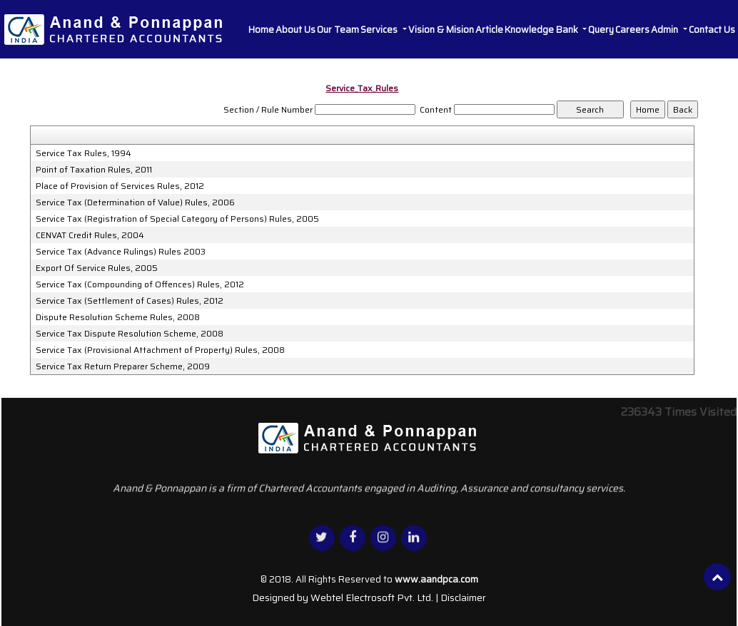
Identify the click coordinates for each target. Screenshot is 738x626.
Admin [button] (665, 29)
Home (261, 29)
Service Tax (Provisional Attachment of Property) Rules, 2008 (160, 350)
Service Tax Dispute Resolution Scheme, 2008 (129, 333)
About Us (295, 29)
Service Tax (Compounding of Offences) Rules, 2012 (140, 284)
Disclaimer (463, 597)
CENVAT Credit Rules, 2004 (90, 235)
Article (489, 29)
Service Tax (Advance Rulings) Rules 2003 (121, 251)
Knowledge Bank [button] (542, 29)
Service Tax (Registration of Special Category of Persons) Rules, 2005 (177, 219)
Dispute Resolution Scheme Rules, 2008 (118, 317)
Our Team (338, 29)
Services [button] (380, 29)
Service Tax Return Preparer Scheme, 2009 (123, 366)
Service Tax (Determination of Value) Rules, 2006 (135, 202)
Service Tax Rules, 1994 (83, 153)
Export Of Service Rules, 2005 (97, 268)
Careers (632, 29)
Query (601, 29)
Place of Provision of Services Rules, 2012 (120, 186)
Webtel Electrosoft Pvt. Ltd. (371, 597)
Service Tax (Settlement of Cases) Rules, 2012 (129, 301)
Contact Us (712, 29)
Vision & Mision (441, 29)
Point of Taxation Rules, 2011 (94, 169)
